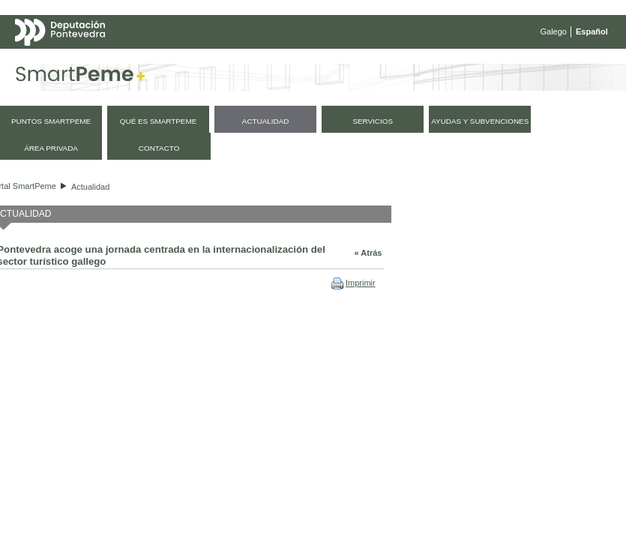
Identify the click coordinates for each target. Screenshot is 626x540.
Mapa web (163, 61)
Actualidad (90, 186)
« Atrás (368, 252)
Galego (554, 31)
